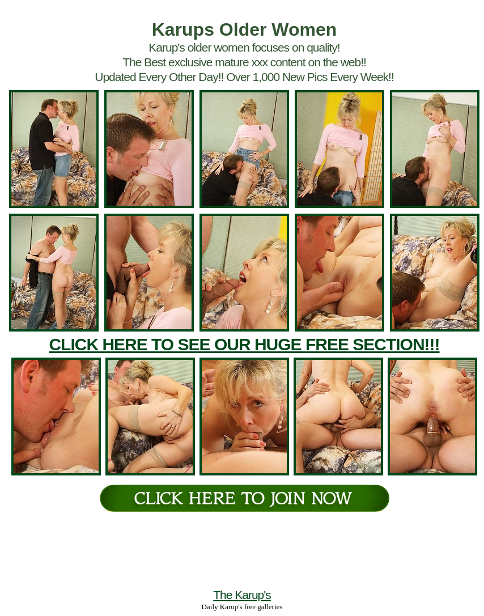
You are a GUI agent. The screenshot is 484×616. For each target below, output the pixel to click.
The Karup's (242, 594)
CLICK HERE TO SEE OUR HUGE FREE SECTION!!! (244, 344)
